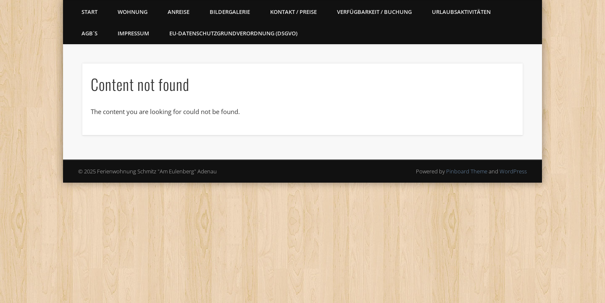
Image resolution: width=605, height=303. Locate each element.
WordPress (513, 171)
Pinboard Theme (466, 171)
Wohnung (132, 12)
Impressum (133, 33)
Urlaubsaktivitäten (461, 12)
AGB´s (89, 33)
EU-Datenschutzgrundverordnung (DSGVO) (233, 33)
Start (89, 12)
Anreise (178, 12)
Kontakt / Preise (293, 12)
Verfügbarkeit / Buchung (374, 12)
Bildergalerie (230, 12)
